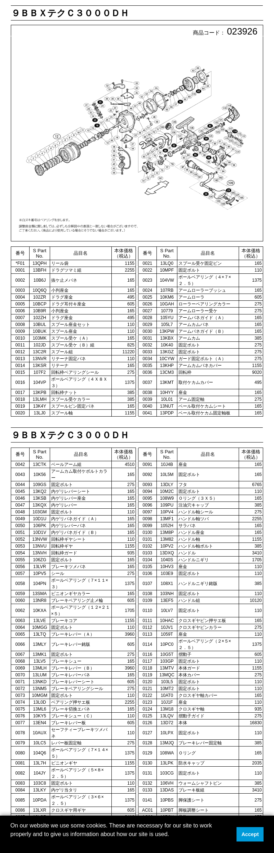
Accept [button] (250, 834)
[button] (11, 844)
